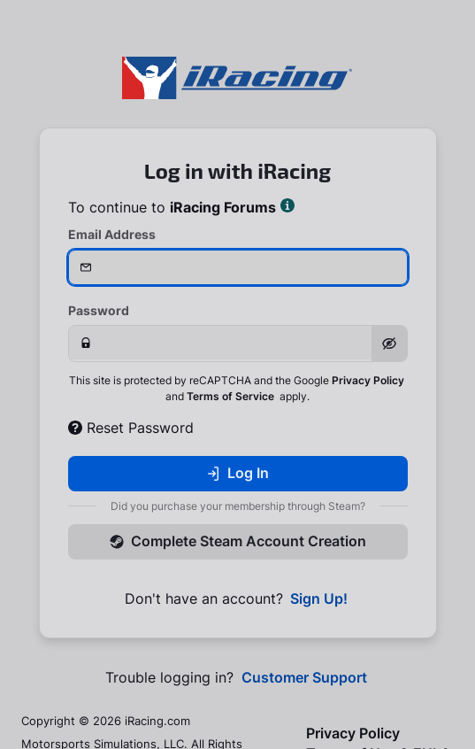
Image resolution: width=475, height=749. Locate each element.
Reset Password (131, 427)
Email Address (112, 234)
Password (98, 310)
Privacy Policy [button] (368, 380)
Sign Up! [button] (319, 599)
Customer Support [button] (304, 677)
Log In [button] (237, 473)
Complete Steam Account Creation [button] (238, 541)
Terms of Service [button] (230, 396)
